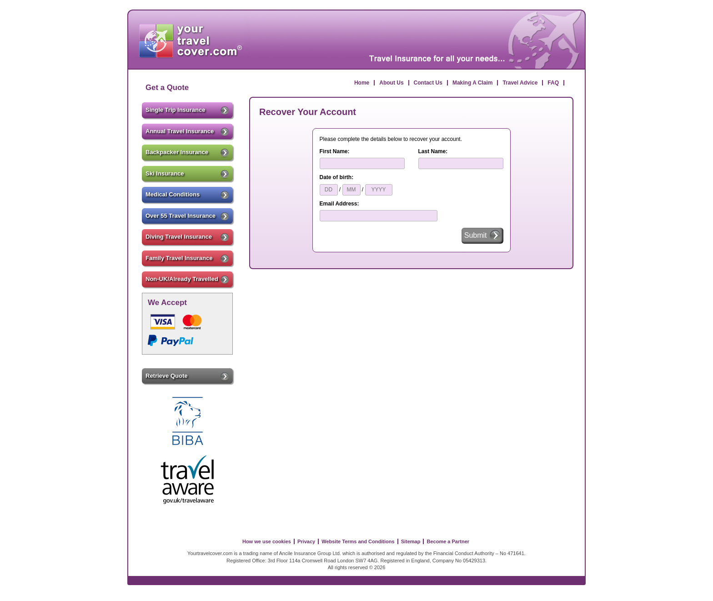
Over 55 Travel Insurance (187, 216)
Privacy (306, 541)
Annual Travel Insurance (187, 131)
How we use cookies (266, 541)
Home (361, 82)
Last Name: (433, 151)
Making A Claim (472, 82)
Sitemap (411, 541)
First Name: (335, 151)
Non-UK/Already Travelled (187, 279)
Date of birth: (337, 177)
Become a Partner (448, 541)
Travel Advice (519, 82)
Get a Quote (167, 87)
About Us (391, 82)
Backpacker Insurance (187, 152)
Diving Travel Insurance (187, 237)
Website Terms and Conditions (357, 541)
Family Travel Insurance (187, 258)
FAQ (553, 82)
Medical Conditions (187, 195)
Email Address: (339, 203)
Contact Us (428, 82)
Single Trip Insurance (187, 110)
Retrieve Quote (187, 376)
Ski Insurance (187, 174)
